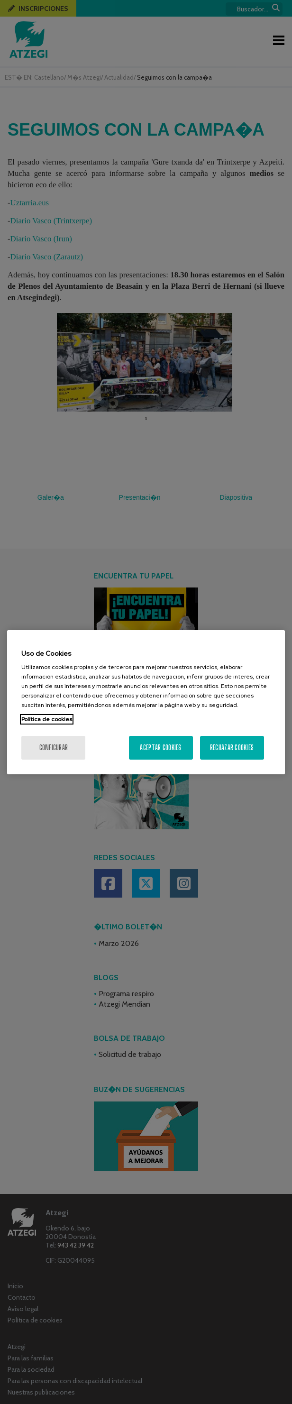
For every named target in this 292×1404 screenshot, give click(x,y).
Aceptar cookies (160, 747)
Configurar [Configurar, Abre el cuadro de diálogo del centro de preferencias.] (53, 747)
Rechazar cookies (232, 747)
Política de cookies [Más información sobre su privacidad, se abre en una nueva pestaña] (46, 719)
